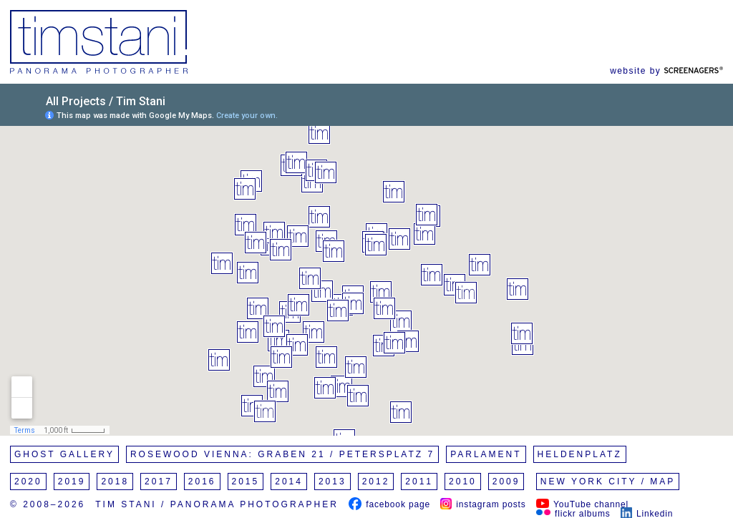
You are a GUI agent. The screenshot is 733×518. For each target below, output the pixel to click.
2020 (28, 482)
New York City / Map (608, 482)
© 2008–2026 (47, 504)
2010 (463, 482)
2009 (506, 482)
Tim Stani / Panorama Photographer (217, 504)
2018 (115, 482)
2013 (332, 482)
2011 (419, 482)
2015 (246, 482)
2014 (289, 482)
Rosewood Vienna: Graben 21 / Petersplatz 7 (282, 454)
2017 (159, 482)
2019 (72, 482)
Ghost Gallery (64, 454)
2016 (202, 482)
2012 (376, 482)
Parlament (485, 454)
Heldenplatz (580, 454)
